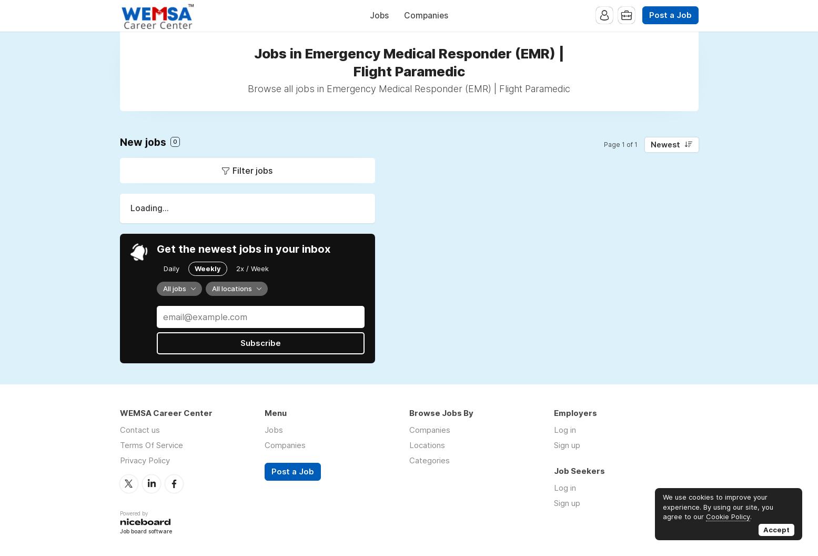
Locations (427, 445)
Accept (776, 529)
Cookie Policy (728, 516)
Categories (429, 460)
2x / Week (252, 268)
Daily (171, 268)
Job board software (146, 532)
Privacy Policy (145, 460)
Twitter (129, 484)
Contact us (140, 430)
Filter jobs (252, 170)
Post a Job (670, 15)
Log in (565, 430)
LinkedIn (151, 484)
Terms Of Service (151, 445)
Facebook (174, 484)
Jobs (379, 16)
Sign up (567, 445)
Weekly (208, 268)
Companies (426, 16)
